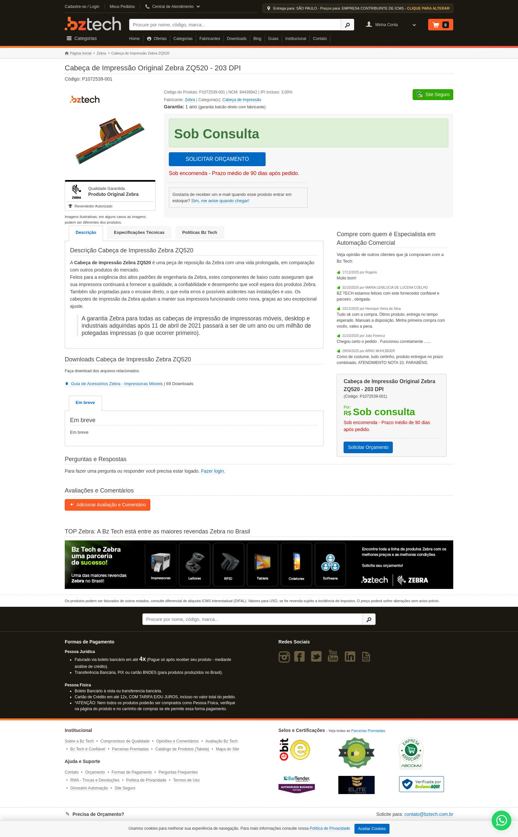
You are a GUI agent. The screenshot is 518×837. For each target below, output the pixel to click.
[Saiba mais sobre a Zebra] (259, 565)
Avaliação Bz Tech (221, 741)
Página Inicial (78, 53)
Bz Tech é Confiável (87, 749)
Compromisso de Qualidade (125, 741)
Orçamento (95, 772)
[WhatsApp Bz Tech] (502, 821)
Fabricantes (210, 38)
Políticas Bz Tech (199, 232)
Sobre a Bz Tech (79, 741)
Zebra (101, 53)
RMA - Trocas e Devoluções (95, 780)
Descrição (86, 232)
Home (134, 38)
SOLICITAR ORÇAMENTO (217, 159)
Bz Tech (93, 23)
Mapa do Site (227, 749)
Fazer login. (213, 471)
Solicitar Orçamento (368, 447)
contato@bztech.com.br (428, 814)
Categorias (183, 38)
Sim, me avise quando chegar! (220, 200)
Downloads (236, 38)
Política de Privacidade (146, 780)
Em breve (85, 402)
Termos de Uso (186, 780)
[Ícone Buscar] (347, 24)
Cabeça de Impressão (241, 99)
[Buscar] (235, 24)
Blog (257, 38)
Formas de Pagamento (132, 772)
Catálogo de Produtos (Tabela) (182, 749)
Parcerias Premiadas (130, 749)
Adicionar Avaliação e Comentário (107, 504)
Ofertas (157, 38)
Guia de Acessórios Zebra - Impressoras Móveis (114, 383)
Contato (320, 38)
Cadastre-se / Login (82, 6)
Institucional (295, 38)
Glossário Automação (89, 788)
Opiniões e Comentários (177, 741)
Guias (273, 38)
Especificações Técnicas (139, 232)
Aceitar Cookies (372, 828)
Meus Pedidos (122, 6)
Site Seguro (125, 788)
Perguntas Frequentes (178, 772)
